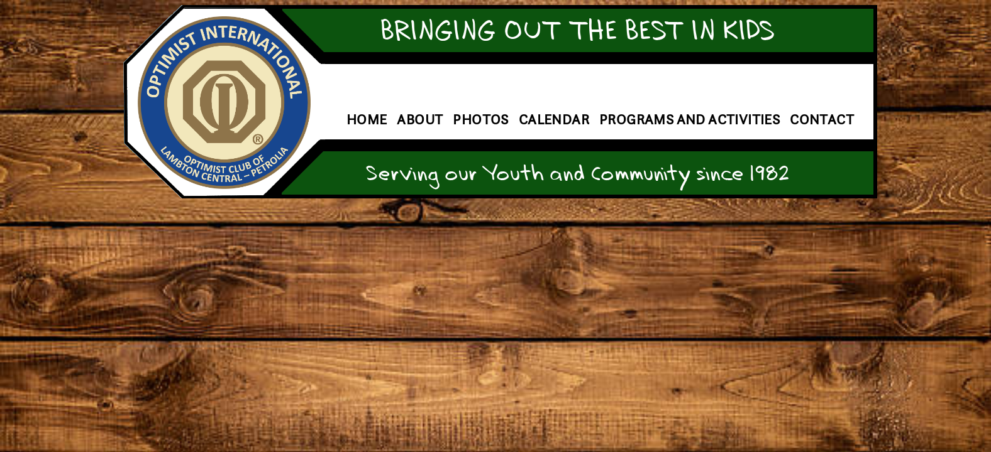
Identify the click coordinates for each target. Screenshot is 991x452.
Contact (822, 119)
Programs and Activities (689, 119)
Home (366, 119)
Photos (480, 119)
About (420, 119)
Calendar (554, 119)
